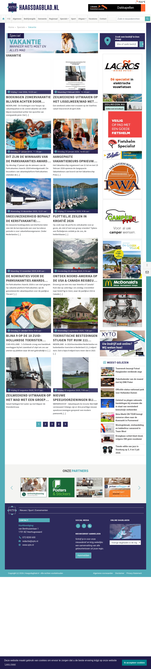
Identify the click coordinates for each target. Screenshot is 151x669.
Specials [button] (63, 19)
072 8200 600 (28, 533)
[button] (8, 488)
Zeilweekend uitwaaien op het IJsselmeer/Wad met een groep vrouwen (75, 99)
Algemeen (17, 19)
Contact (103, 19)
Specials (21, 27)
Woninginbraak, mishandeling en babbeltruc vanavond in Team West (130, 428)
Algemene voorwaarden (103, 569)
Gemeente (42, 19)
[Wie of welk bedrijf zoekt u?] (126, 44)
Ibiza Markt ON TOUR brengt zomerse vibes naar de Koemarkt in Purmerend (129, 417)
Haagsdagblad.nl (39, 7)
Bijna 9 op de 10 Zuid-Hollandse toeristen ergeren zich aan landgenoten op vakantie (28, 337)
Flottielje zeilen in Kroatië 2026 (70, 218)
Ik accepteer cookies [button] (134, 662)
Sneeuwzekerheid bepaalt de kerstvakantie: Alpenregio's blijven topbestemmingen (28, 218)
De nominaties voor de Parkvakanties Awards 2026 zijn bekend (25, 278)
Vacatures (93, 19)
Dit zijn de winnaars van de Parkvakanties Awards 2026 (27, 158)
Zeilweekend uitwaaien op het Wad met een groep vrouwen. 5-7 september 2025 (28, 397)
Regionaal (53, 19)
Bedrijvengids (29, 19)
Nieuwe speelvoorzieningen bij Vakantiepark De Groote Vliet (73, 397)
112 (8, 19)
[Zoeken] (147, 18)
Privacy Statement (134, 569)
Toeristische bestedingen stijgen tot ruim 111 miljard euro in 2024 (75, 337)
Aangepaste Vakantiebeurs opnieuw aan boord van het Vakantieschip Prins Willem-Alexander (73, 158)
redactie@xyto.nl (30, 537)
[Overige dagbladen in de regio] (125, 527)
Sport (73, 19)
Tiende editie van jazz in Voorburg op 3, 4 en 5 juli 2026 (127, 449)
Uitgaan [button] (81, 19)
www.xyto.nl (28, 541)
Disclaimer (119, 569)
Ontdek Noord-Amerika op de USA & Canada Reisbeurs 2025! (75, 278)
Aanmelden (83, 551)
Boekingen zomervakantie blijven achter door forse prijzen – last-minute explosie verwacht (28, 99)
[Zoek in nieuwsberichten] (130, 18)
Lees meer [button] (10, 664)
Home (11, 27)
